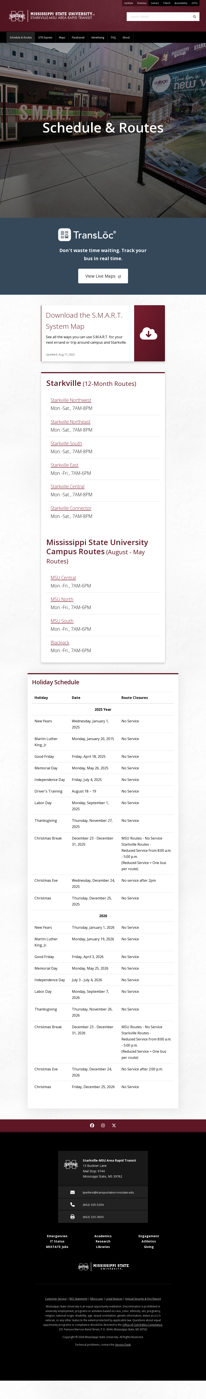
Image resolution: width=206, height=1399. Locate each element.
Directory (143, 2)
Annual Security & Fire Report (143, 1299)
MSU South (62, 621)
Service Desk (123, 1345)
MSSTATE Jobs (57, 1247)
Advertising (97, 37)
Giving (149, 1247)
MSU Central (63, 577)
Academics (103, 1236)
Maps (62, 37)
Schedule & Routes (22, 35)
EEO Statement (78, 1299)
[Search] (194, 16)
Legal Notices (114, 1299)
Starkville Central (68, 486)
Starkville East (64, 465)
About (126, 37)
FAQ (113, 37)
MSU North (62, 599)
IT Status (57, 1241)
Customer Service (56, 1299)
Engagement (148, 1236)
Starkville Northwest (71, 400)
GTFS (194, 3)
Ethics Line (96, 1299)
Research (103, 1241)
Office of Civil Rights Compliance (142, 1325)
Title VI (166, 3)
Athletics (149, 1241)
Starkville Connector (71, 508)
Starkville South (66, 443)
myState (129, 2)
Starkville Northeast (70, 421)
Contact (155, 3)
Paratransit (78, 37)
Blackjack (60, 642)
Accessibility (181, 3)
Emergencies (57, 1236)
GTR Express (45, 37)
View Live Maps (103, 276)
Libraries (103, 1247)
